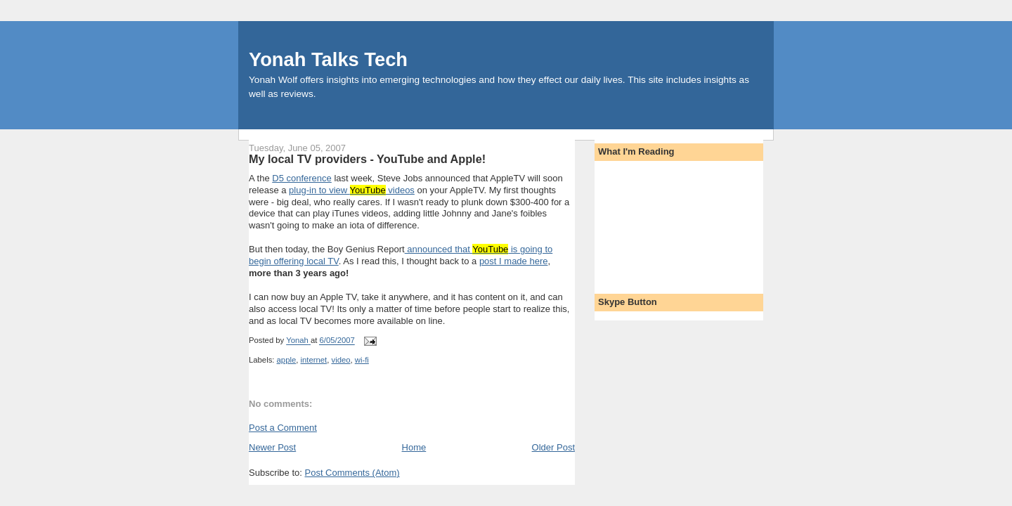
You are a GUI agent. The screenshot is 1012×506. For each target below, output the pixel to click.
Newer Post (272, 447)
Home (414, 447)
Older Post (553, 447)
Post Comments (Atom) (352, 472)
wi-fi (362, 360)
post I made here (513, 261)
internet (314, 360)
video (340, 360)
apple (287, 360)
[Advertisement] (661, 222)
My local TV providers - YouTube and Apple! (367, 159)
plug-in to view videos (352, 190)
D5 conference (302, 178)
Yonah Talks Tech (328, 59)
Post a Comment (283, 427)
